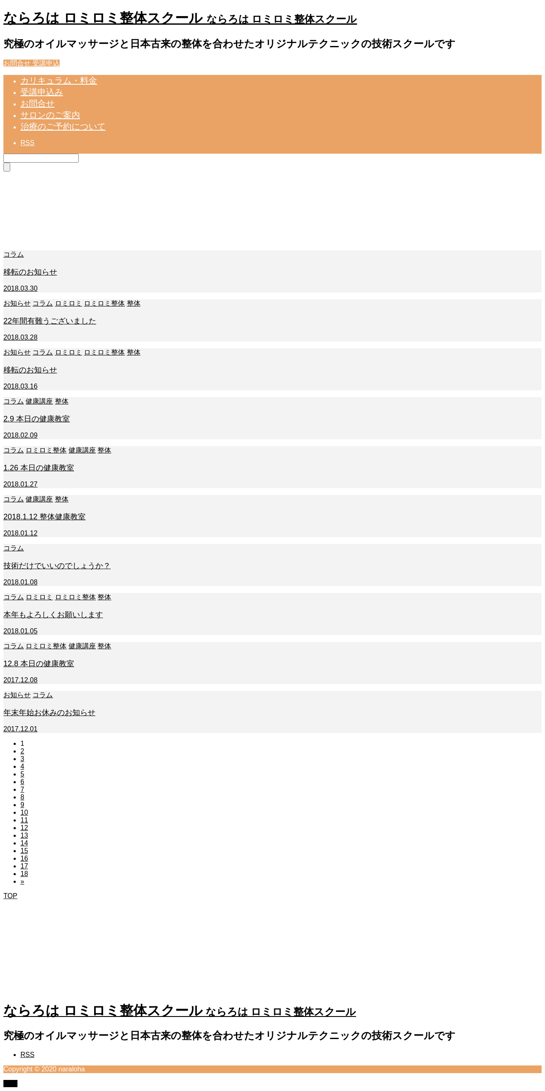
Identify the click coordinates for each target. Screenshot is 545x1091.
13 (24, 835)
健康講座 (39, 401)
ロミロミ (68, 303)
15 (24, 850)
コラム (13, 254)
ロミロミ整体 (104, 303)
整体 (134, 303)
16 (24, 858)
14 (24, 843)
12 (24, 827)
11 (24, 820)
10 (24, 812)
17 (24, 866)
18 (24, 873)
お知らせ (17, 303)
